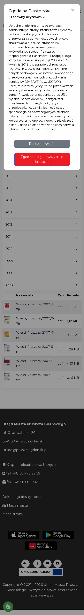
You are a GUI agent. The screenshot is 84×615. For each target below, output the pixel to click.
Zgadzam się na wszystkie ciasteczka (42, 159)
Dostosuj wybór (42, 144)
